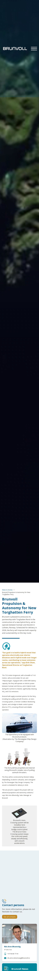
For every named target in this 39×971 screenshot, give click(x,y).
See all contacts (10, 917)
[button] (34, 48)
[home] (14, 48)
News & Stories (7, 590)
